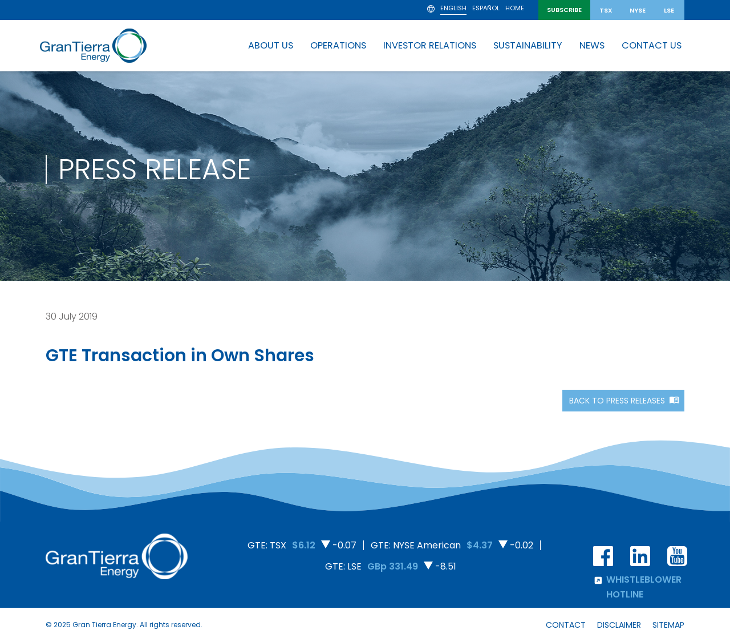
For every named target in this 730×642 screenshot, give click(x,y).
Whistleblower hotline (637, 586)
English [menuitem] (453, 8)
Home (514, 9)
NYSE (638, 10)
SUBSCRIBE (564, 9)
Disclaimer (619, 625)
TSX (606, 10)
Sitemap (668, 625)
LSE (669, 10)
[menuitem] (453, 9)
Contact (566, 625)
